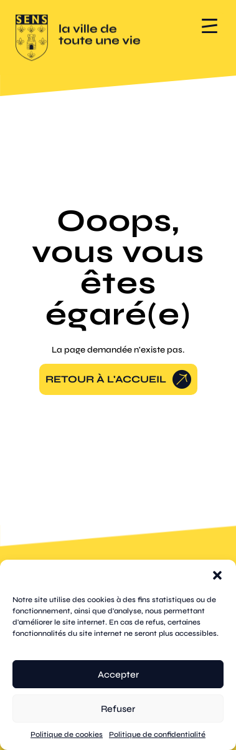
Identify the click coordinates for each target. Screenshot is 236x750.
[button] (217, 575)
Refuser (118, 708)
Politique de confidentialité (157, 734)
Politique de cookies (67, 734)
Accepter (118, 674)
